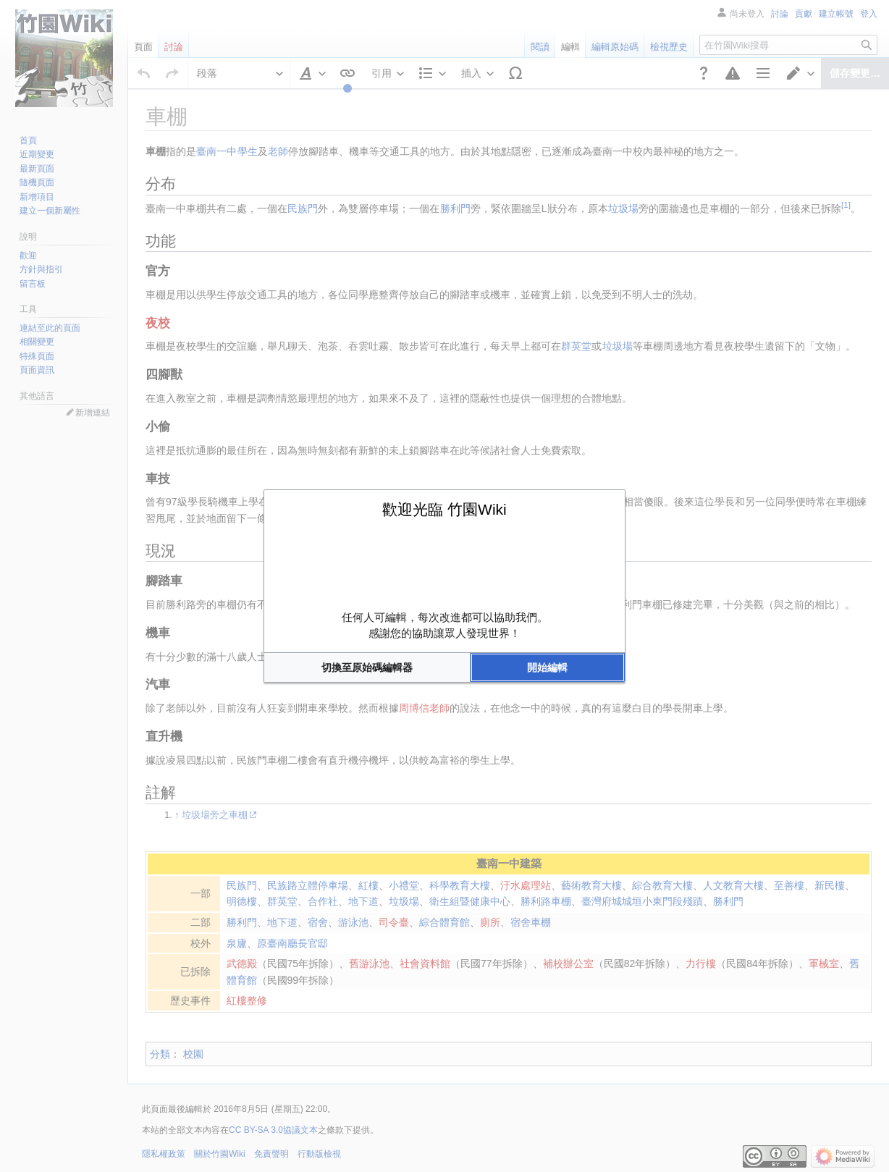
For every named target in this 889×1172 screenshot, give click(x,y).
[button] (367, 667)
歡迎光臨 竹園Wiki (444, 509)
